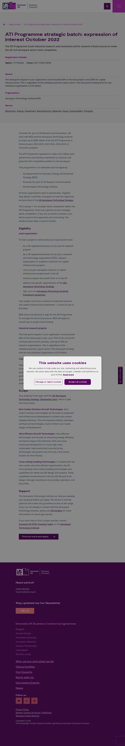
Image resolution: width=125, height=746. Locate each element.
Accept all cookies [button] (77, 382)
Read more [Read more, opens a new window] (68, 374)
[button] (48, 382)
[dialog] (62, 373)
